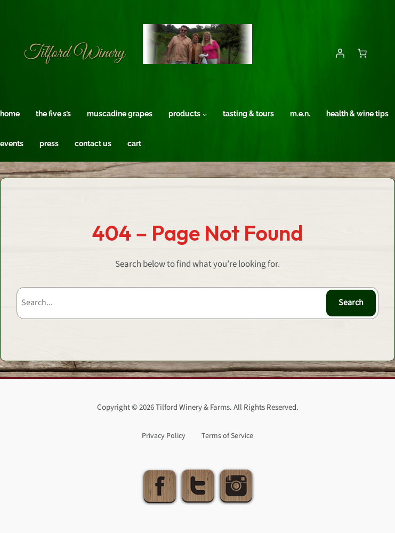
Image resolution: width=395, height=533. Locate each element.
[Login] (340, 53)
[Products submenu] (205, 114)
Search (351, 302)
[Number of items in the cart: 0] (362, 53)
